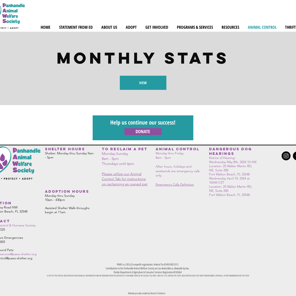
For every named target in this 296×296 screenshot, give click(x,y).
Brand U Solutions (158, 293)
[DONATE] (143, 131)
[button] (109, 27)
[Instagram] (286, 155)
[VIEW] (143, 83)
